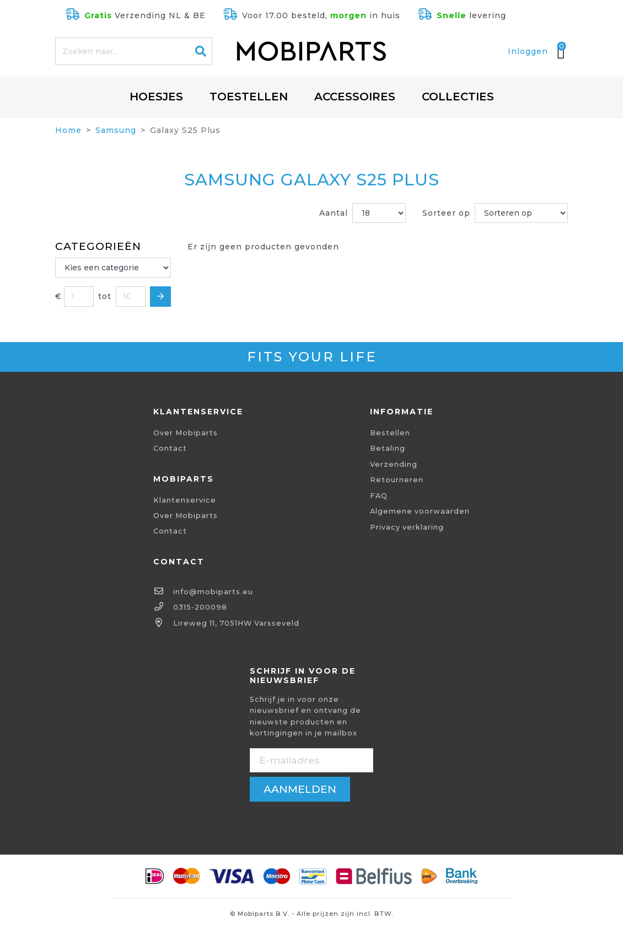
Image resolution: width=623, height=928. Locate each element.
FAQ (379, 496)
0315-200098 (200, 607)
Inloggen (528, 51)
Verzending (393, 464)
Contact (170, 448)
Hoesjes (156, 96)
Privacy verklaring (407, 527)
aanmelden (300, 789)
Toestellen (249, 96)
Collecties (458, 96)
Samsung (115, 130)
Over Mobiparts (185, 433)
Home (68, 130)
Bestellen (390, 433)
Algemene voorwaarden (420, 511)
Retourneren (396, 480)
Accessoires (354, 96)
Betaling (387, 448)
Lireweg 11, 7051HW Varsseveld (236, 623)
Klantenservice (184, 500)
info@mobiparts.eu (213, 592)
